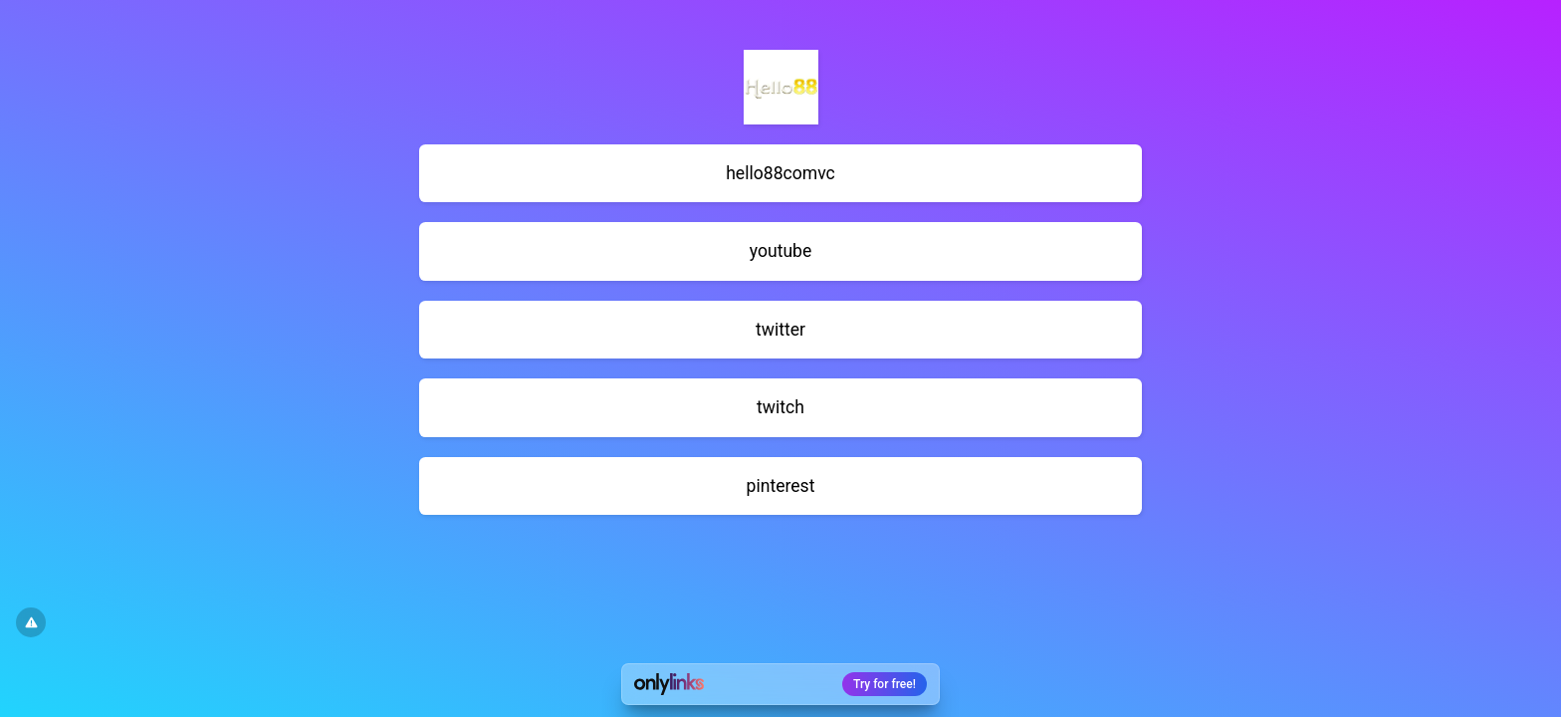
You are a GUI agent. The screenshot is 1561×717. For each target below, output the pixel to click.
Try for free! (884, 684)
